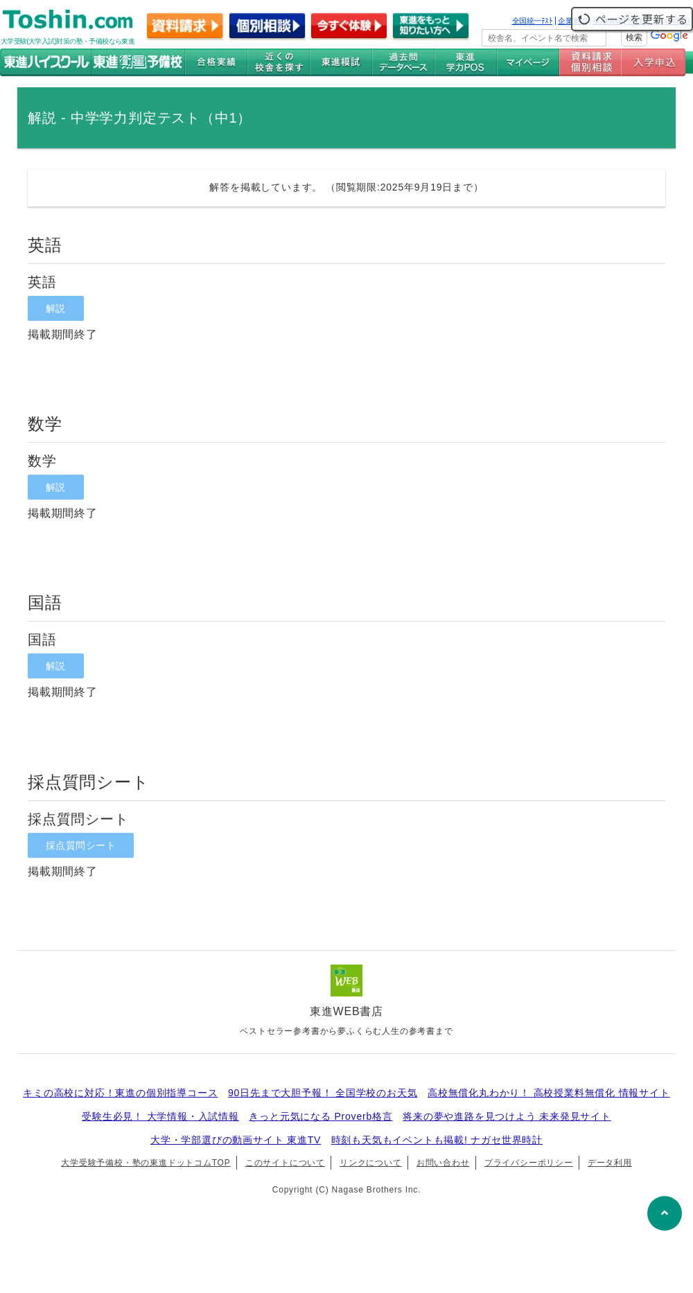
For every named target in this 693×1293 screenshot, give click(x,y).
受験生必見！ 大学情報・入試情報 (160, 1116)
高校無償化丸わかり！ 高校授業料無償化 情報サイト (549, 1092)
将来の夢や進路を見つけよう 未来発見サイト (507, 1116)
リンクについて (371, 1163)
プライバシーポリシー (528, 1163)
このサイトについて (285, 1163)
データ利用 (610, 1163)
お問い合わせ (443, 1163)
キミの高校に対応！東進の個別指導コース (120, 1092)
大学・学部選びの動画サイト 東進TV (235, 1139)
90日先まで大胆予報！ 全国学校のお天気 (322, 1092)
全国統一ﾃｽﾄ (532, 21)
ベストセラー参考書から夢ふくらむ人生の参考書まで (346, 1031)
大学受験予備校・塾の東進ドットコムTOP (145, 1163)
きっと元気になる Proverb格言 (320, 1116)
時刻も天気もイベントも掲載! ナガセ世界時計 (437, 1139)
